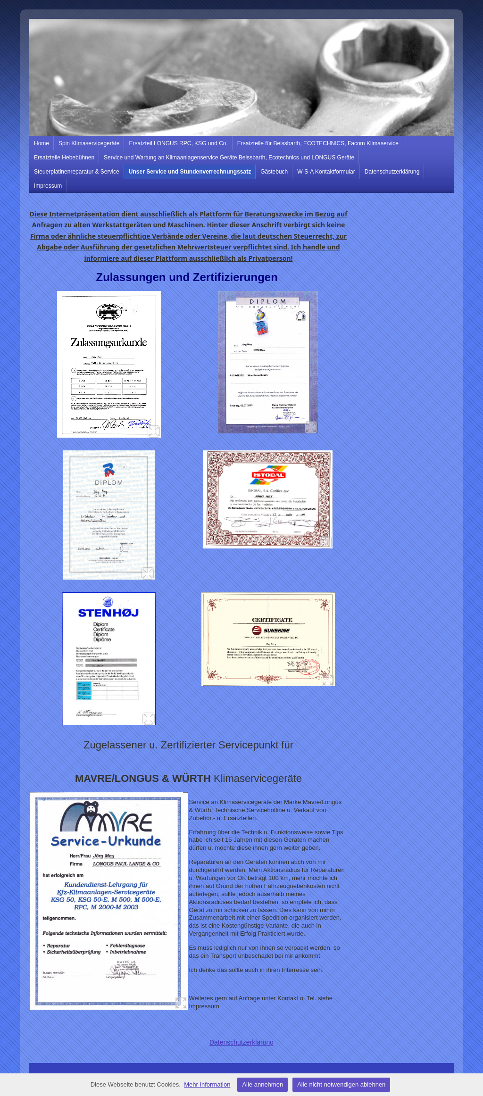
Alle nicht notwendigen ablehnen (341, 1084)
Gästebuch (274, 171)
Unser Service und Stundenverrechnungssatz (190, 171)
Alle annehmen (262, 1084)
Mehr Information (207, 1084)
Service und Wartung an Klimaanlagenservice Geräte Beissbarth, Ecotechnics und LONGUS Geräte (229, 157)
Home (41, 143)
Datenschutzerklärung (392, 171)
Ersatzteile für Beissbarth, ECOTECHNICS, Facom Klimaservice (318, 143)
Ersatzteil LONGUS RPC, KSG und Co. (178, 143)
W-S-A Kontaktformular (326, 171)
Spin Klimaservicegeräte (88, 143)
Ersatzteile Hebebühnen (64, 157)
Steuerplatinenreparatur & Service (76, 171)
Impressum (48, 186)
